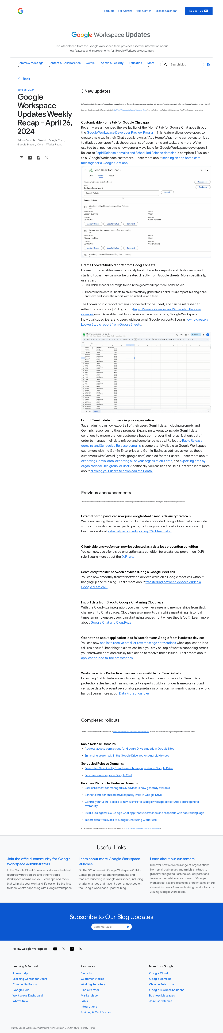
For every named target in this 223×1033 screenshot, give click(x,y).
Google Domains (160, 979)
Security (86, 973)
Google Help (21, 990)
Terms (92, 1028)
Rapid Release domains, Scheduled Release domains (131, 732)
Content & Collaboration (64, 65)
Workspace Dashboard (28, 995)
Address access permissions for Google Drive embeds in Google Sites (129, 748)
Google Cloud (158, 973)
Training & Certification (96, 1012)
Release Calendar (166, 11)
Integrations (89, 1006)
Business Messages (162, 995)
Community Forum (25, 984)
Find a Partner (90, 990)
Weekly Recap (54, 144)
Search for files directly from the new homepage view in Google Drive (129, 768)
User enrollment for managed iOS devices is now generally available (127, 788)
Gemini (90, 65)
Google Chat (56, 140)
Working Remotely (93, 984)
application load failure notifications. (107, 658)
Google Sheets (26, 144)
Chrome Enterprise (162, 984)
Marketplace (89, 995)
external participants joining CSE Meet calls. (139, 531)
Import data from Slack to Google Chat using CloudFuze (121, 820)
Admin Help (20, 973)
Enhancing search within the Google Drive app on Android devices (127, 755)
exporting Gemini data (97, 461)
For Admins (125, 11)
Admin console (26, 140)
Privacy (84, 1028)
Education (135, 65)
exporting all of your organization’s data (143, 461)
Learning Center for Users (30, 979)
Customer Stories (92, 979)
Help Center (143, 11)
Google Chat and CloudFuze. (111, 622)
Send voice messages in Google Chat (108, 775)
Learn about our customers (172, 859)
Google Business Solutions (166, 990)
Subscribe (198, 11)
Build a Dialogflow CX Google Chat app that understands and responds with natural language (144, 813)
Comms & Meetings (30, 65)
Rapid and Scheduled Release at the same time (129, 110)
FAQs (84, 1001)
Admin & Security (112, 65)
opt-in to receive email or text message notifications (138, 643)
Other (40, 144)
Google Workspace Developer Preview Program (121, 132)
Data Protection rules (134, 693)
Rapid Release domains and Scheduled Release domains (136, 153)
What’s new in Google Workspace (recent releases (143, 828)
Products (108, 11)
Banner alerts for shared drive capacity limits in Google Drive (123, 795)
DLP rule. (128, 557)
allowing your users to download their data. (121, 471)
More (151, 65)
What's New (20, 1001)
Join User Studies (160, 1001)
